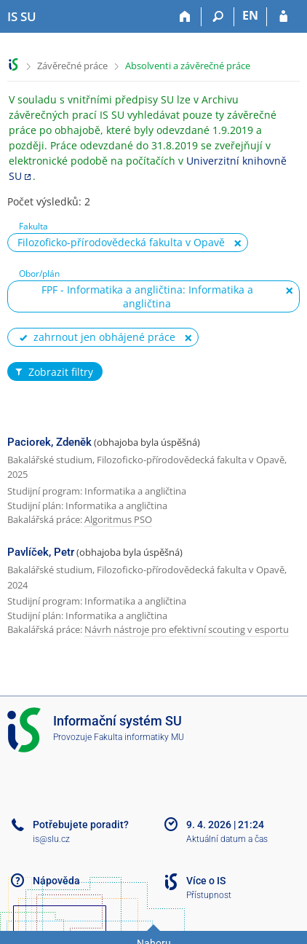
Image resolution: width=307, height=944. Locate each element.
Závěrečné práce (72, 65)
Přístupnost (208, 895)
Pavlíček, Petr (40, 552)
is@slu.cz (51, 839)
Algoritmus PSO (118, 519)
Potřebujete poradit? (81, 824)
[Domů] (185, 16)
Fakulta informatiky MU (139, 737)
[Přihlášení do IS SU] (283, 16)
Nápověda (56, 880)
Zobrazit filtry (53, 372)
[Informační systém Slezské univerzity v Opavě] (21, 16)
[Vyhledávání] (218, 16)
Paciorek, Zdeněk (49, 442)
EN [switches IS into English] (250, 15)
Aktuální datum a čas (227, 839)
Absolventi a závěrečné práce (187, 65)
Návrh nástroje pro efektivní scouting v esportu (186, 629)
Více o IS (206, 880)
